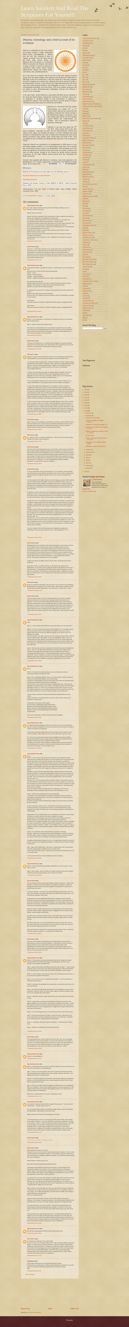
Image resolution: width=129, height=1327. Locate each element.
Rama (84, 206)
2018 (85, 395)
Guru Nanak (86, 147)
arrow (84, 48)
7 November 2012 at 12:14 (34, 1132)
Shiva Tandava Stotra (88, 264)
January (88, 468)
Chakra (85, 108)
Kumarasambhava (87, 164)
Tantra (84, 286)
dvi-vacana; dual (87, 125)
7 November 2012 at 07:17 (34, 614)
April (87, 460)
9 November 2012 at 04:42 (34, 1142)
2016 (85, 400)
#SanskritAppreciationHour (90, 38)
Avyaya (85, 62)
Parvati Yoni (86, 193)
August (88, 455)
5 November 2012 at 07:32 (34, 241)
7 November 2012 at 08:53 (34, 875)
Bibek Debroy (86, 91)
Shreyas (85, 269)
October (88, 449)
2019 (85, 392)
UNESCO (85, 296)
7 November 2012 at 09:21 (34, 933)
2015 (85, 402)
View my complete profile (89, 491)
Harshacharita (86, 152)
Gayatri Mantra (87, 128)
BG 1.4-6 (85, 82)
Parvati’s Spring (90, 435)
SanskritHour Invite (88, 237)
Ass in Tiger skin (87, 57)
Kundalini (85, 167)
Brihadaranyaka (87, 96)
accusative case (87, 40)
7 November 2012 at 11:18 (34, 1058)
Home (50, 1309)
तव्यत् (84, 320)
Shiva (84, 254)
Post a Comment (29, 1274)
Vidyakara (85, 310)
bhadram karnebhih (88, 84)
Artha (84, 50)
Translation (86, 288)
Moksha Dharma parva (89, 184)
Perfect (84, 198)
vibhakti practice (87, 308)
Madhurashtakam (87, 172)
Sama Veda (86, 223)
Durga (84, 123)
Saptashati (85, 242)
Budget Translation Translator (91, 104)
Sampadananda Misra (89, 225)
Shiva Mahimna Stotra (89, 259)
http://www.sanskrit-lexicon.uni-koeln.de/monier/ (36, 175)
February (88, 465)
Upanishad (85, 298)
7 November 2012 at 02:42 (34, 577)
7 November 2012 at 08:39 (34, 717)
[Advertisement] (50, 1293)
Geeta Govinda (87, 130)
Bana (84, 67)
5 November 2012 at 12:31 (34, 441)
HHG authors (31, 354)
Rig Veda (85, 218)
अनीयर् (84, 317)
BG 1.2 (84, 77)
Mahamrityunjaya (87, 176)
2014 (85, 405)
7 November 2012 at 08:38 (34, 660)
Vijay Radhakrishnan (33, 205)
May (87, 457)
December (89, 413)
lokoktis (85, 169)
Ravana (85, 213)
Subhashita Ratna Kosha (89, 281)
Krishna (85, 162)
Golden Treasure (87, 140)
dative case (86, 116)
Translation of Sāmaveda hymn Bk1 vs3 (96, 424)
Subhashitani (86, 283)
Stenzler (85, 276)
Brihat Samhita (87, 99)
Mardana (85, 181)
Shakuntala (86, 247)
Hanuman (85, 150)
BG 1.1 (84, 74)
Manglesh (85, 179)
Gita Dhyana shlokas (88, 138)
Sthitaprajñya (86, 279)
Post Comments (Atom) (34, 1312)
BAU (84, 72)
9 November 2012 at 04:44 (34, 1223)
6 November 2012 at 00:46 (34, 463)
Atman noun (86, 60)
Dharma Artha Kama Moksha (90, 118)
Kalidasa (85, 159)
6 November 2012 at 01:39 (34, 537)
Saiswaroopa (86, 220)
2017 (85, 397)
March (88, 463)
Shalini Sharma (87, 249)
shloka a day (86, 266)
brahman (85, 94)
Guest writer (86, 142)
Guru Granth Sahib (88, 145)
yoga (84, 313)
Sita (84, 271)
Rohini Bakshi (31, 246)
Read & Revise (87, 215)
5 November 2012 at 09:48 (34, 429)
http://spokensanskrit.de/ (30, 179)
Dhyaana (85, 121)
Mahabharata (86, 174)
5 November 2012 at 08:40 (34, 349)
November (89, 415)
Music (84, 186)
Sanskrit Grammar (87, 232)
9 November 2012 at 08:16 (34, 1233)
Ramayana (85, 211)
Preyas (84, 203)
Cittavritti (85, 113)
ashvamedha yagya (88, 55)
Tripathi (85, 293)
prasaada (85, 201)
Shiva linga (86, 257)
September (89, 452)
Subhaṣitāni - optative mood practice (95, 446)
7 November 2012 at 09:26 (34, 952)
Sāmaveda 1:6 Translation (93, 417)
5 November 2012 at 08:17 (34, 311)
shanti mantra (86, 252)
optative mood (86, 191)
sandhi (84, 228)
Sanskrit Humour (87, 235)
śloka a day (86, 274)
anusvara (85, 45)
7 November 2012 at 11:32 (34, 1096)
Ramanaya (85, 208)
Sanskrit (85, 230)
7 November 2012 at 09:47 (34, 1031)
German (85, 133)
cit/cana (85, 111)
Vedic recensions (87, 305)
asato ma (85, 53)
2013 (85, 408)
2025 (85, 389)
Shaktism (85, 245)
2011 (85, 471)
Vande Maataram (87, 300)
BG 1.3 (84, 79)
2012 (85, 410)
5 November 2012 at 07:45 (34, 260)
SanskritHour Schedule (89, 240)
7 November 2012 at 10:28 (34, 1048)
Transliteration (86, 291)
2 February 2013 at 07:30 (34, 1271)
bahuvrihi (85, 65)
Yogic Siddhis (86, 315)
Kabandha (85, 157)
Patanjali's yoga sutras (89, 196)
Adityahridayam (87, 43)
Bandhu (85, 70)
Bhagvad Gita (86, 87)
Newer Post (25, 1309)
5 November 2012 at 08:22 (34, 335)
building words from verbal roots (91, 106)
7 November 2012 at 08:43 (34, 748)
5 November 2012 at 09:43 (34, 414)
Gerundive (85, 135)
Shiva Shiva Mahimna (88, 262)
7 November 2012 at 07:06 (34, 590)
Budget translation (87, 101)
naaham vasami (87, 189)
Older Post (75, 1309)
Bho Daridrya (86, 89)
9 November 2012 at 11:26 (34, 1255)
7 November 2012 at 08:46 (34, 858)
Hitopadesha (86, 155)
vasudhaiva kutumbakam (89, 303)
